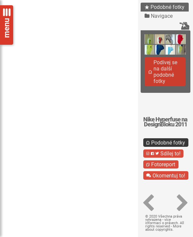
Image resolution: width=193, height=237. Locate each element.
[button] (148, 203)
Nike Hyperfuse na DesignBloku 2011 (165, 122)
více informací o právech (161, 221)
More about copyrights (163, 228)
